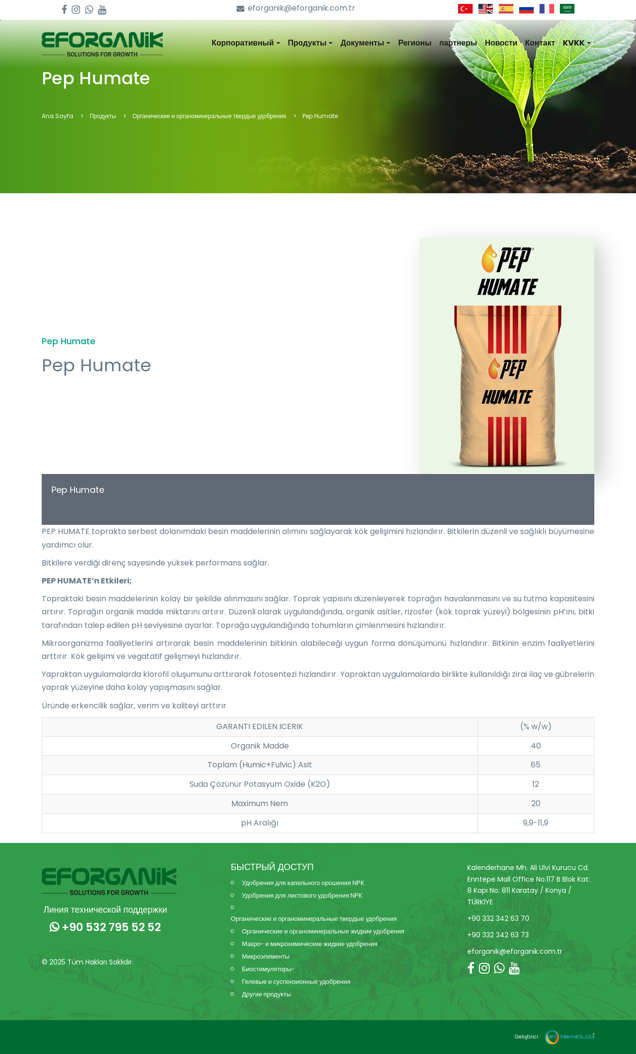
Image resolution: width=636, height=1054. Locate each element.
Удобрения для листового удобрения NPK (302, 895)
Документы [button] (365, 42)
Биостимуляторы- (268, 969)
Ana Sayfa (57, 116)
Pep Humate (77, 490)
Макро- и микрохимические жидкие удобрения (309, 943)
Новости (501, 42)
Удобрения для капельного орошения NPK (303, 882)
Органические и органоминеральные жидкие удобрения (323, 931)
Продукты (103, 116)
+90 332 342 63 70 (498, 918)
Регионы (414, 42)
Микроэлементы (265, 956)
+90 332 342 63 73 (498, 935)
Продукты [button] (310, 42)
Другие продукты (266, 994)
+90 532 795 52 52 (105, 927)
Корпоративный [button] (246, 42)
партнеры (458, 42)
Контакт (540, 42)
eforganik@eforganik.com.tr (296, 8)
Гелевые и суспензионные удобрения (296, 981)
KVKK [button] (577, 42)
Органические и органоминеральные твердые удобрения (209, 116)
